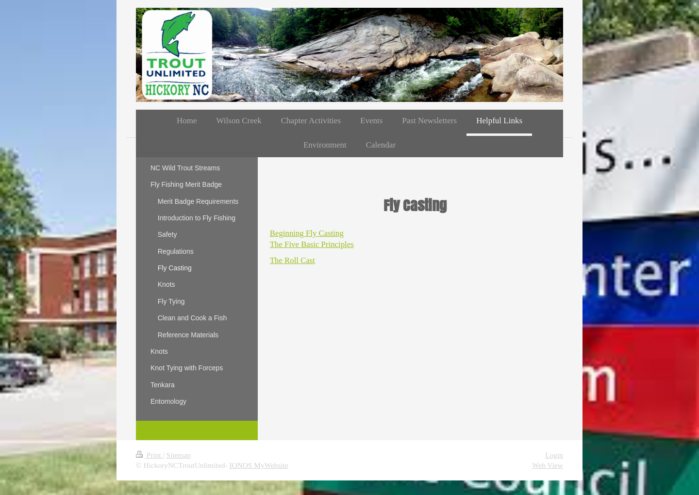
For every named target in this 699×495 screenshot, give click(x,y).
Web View (547, 465)
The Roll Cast (292, 260)
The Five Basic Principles (312, 244)
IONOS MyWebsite (258, 465)
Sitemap (178, 455)
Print (149, 455)
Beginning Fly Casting (307, 233)
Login (554, 455)
